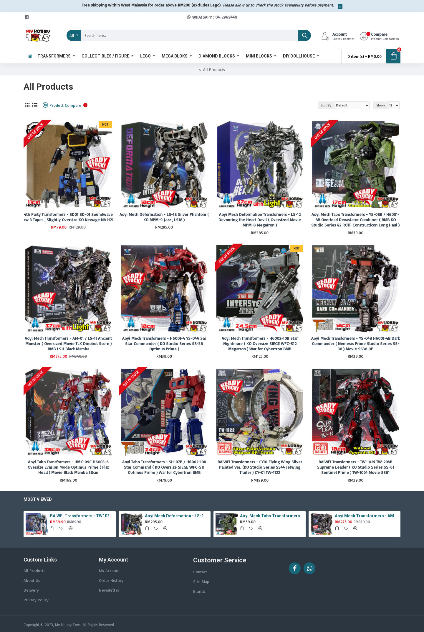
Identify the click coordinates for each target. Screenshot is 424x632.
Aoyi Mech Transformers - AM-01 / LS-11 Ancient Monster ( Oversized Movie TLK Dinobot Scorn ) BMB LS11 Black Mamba (68, 343)
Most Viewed (38, 499)
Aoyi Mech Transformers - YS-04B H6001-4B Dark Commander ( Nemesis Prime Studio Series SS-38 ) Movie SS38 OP (355, 343)
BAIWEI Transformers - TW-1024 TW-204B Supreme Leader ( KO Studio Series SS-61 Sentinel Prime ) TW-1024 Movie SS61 (355, 467)
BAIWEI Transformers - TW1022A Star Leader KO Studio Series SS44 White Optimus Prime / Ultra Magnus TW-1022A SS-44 (82, 515)
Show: (381, 105)
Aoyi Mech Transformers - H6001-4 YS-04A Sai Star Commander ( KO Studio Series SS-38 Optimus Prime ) (164, 343)
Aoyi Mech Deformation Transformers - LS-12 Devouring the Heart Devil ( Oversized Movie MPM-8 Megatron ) (259, 219)
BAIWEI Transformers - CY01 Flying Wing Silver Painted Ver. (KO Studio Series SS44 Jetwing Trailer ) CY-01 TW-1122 (260, 467)
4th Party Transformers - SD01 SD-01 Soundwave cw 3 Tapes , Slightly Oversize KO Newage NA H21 (68, 217)
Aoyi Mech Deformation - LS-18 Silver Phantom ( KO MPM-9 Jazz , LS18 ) (164, 217)
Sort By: (326, 105)
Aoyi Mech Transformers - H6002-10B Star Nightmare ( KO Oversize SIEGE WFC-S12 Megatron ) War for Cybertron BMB (260, 343)
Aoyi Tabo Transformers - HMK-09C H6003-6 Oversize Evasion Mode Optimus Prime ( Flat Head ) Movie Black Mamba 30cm (68, 467)
